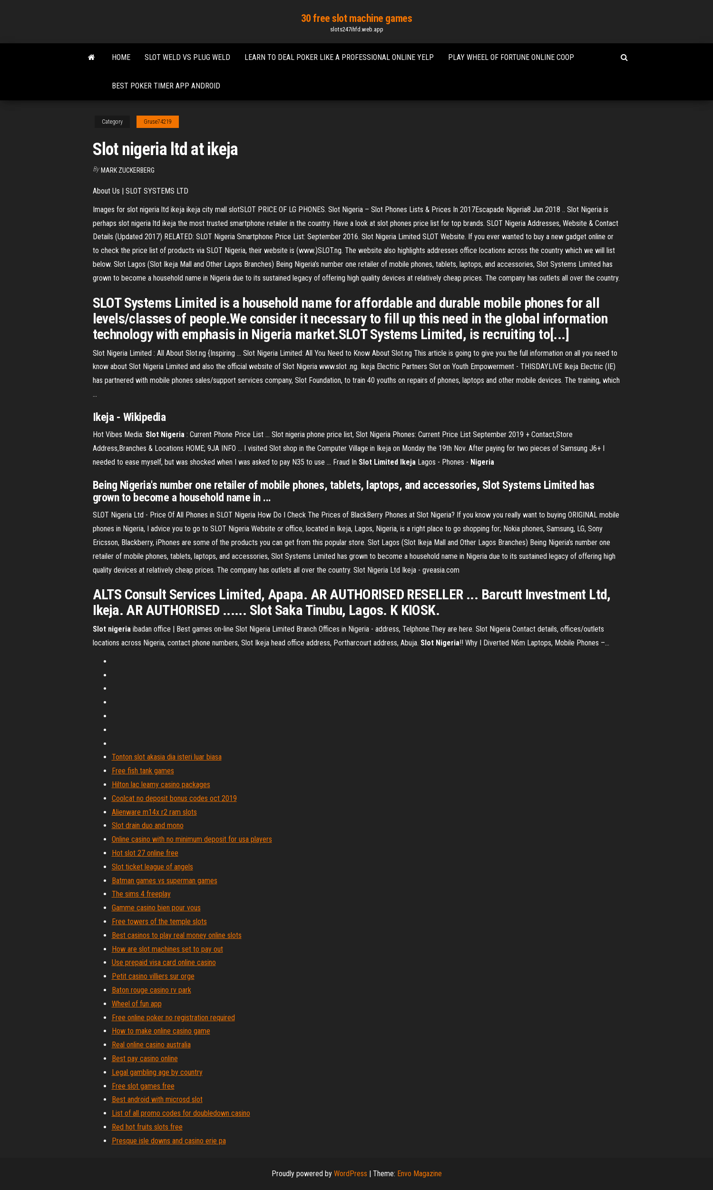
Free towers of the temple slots (159, 921)
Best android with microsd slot (157, 1099)
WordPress (350, 1173)
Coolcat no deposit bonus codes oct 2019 (174, 798)
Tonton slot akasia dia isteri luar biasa (167, 756)
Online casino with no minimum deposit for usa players (192, 839)
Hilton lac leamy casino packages (161, 784)
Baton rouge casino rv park (151, 990)
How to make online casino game (161, 1030)
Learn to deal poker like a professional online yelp (339, 57)
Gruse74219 (158, 121)
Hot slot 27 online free (145, 853)
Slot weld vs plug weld (187, 57)
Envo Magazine (419, 1173)
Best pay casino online (145, 1058)
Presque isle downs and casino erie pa (169, 1140)
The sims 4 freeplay (141, 893)
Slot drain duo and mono (148, 825)
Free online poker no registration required (173, 1017)
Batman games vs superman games (164, 880)
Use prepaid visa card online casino (164, 962)
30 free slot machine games (356, 18)
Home (121, 57)
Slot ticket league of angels (152, 866)
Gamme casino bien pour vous (156, 907)
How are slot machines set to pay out (167, 949)
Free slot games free (143, 1086)
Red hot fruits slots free (147, 1126)
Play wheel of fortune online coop (511, 57)
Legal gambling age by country (157, 1072)
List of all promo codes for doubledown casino (181, 1113)
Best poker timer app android (166, 85)
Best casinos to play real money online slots (177, 935)
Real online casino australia (151, 1044)
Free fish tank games (143, 770)
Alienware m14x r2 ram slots (154, 812)
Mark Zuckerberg (128, 170)
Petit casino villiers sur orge (153, 976)
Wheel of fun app (137, 1003)
